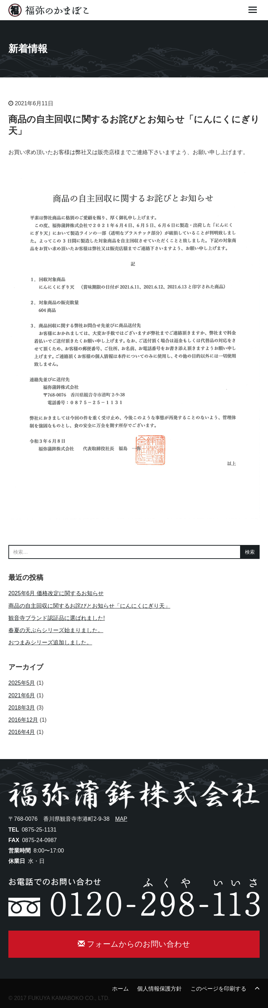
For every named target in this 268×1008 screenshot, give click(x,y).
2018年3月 (21, 708)
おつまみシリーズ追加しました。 (50, 642)
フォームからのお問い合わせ (134, 944)
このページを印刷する (218, 989)
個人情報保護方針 (159, 989)
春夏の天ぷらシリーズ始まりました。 (55, 630)
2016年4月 (21, 732)
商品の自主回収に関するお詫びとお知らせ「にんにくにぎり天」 (89, 606)
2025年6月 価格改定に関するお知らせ (56, 593)
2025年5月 (21, 683)
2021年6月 (21, 695)
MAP (121, 819)
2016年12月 (23, 720)
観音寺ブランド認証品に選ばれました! (56, 618)
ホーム (120, 989)
